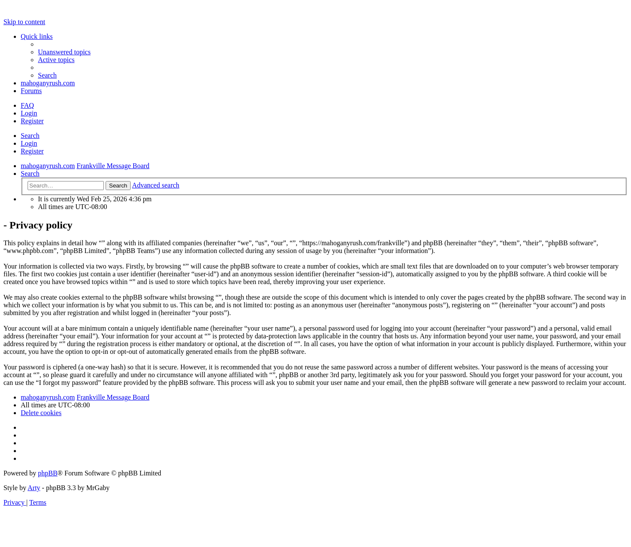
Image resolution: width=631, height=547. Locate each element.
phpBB (47, 473)
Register (32, 151)
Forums (31, 90)
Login (29, 143)
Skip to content (24, 21)
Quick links (37, 36)
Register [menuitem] (32, 121)
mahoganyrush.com (48, 83)
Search (30, 135)
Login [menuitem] (29, 113)
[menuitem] (64, 52)
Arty (34, 487)
